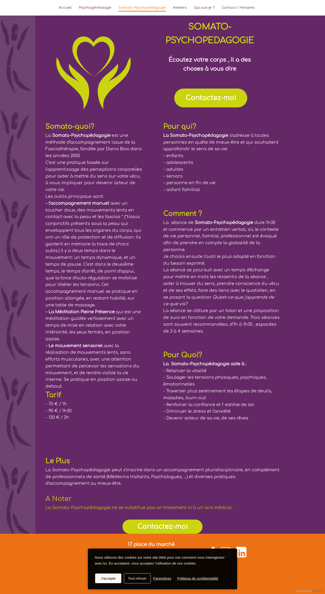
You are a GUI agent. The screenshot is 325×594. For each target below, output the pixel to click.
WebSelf (318, 591)
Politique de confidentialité (197, 578)
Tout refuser (137, 578)
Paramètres (162, 578)
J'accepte (108, 578)
